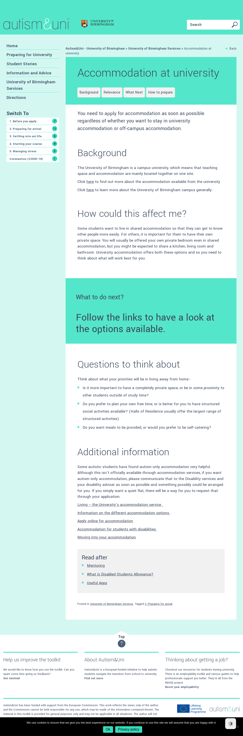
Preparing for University (29, 55)
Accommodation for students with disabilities (117, 529)
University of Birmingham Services (31, 85)
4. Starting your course (33, 143)
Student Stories (22, 64)
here (90, 181)
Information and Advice (29, 73)
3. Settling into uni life (33, 136)
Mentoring (96, 565)
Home (12, 46)
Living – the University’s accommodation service (120, 504)
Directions (16, 97)
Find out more (93, 678)
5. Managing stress (33, 151)
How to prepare (160, 92)
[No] (237, 726)
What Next (134, 92)
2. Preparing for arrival (33, 128)
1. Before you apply (33, 121)
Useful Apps (97, 583)
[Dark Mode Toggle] (230, 723)
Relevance (112, 92)
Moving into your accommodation (106, 537)
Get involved (11, 678)
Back (230, 48)
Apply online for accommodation (105, 521)
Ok (108, 729)
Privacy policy (128, 729)
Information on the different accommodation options (123, 513)
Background (89, 92)
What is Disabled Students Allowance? (120, 574)
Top (121, 640)
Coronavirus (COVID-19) (33, 158)
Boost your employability (182, 687)
